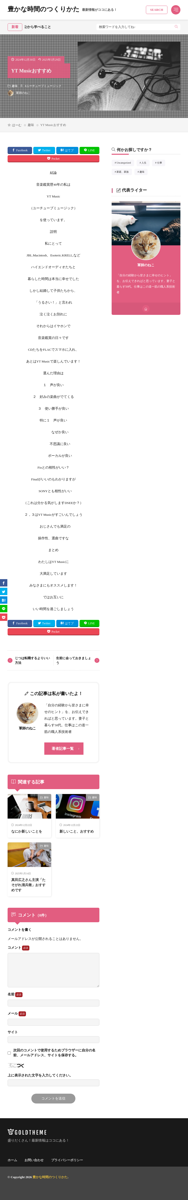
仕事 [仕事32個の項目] (161, 163)
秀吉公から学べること (40, 27)
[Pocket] (3, 617)
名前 (15, 994)
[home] (146, 308)
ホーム (12, 1160)
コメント (18, 948)
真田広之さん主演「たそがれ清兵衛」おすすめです (28, 885)
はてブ (69, 150)
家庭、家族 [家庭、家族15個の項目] (124, 172)
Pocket (55, 158)
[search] (176, 27)
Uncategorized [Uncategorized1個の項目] (125, 163)
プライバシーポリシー (67, 1160)
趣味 (15, 85)
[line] (3, 608)
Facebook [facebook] (22, 150)
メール (17, 1013)
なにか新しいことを (26, 831)
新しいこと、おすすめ (76, 831)
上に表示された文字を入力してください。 (40, 1075)
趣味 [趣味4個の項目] (144, 172)
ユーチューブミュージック (43, 85)
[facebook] (3, 582)
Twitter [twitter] (46, 150)
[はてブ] (3, 600)
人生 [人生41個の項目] (145, 163)
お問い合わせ (34, 1160)
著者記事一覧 (63, 749)
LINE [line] (91, 150)
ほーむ (17, 125)
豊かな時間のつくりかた (62, 10)
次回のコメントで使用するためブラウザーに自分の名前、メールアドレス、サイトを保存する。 (54, 1052)
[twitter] (3, 591)
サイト (13, 1032)
